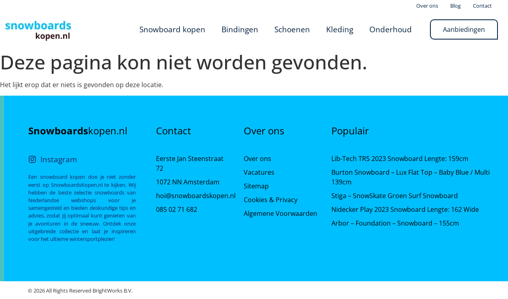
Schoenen (292, 29)
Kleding (339, 29)
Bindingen (239, 29)
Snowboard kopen (172, 29)
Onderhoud (390, 29)
